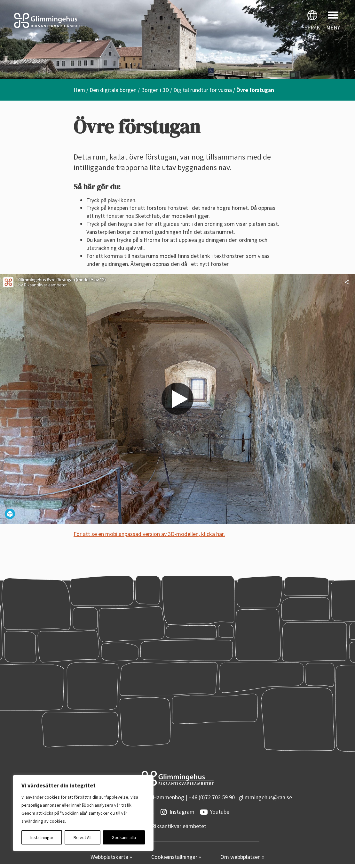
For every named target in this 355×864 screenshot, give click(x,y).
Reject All (82, 837)
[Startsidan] (89, 20)
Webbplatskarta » (111, 856)
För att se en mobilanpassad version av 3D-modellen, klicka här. (149, 534)
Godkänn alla (124, 837)
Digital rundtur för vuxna (202, 90)
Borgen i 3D (155, 90)
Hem (79, 90)
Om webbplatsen (241, 856)
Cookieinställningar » (176, 856)
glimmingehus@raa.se (265, 797)
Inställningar (41, 837)
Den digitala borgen (113, 90)
